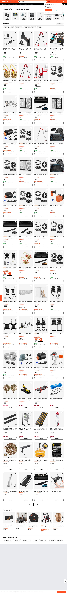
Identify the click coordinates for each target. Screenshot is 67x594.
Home (4, 6)
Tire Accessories (7, 19)
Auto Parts (15, 18)
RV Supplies (57, 18)
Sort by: (58, 23)
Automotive (7, 6)
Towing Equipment (23, 19)
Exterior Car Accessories (48, 19)
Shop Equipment (40, 19)
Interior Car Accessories (32, 19)
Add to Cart (10, 59)
